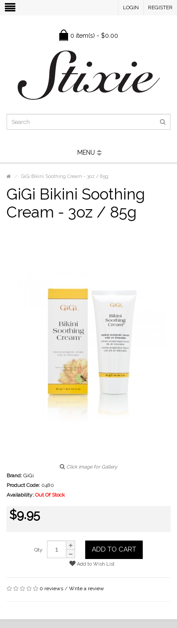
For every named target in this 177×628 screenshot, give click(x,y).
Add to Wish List (92, 563)
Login (131, 7)
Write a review (86, 588)
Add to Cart (114, 549)
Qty (38, 550)
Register (160, 7)
